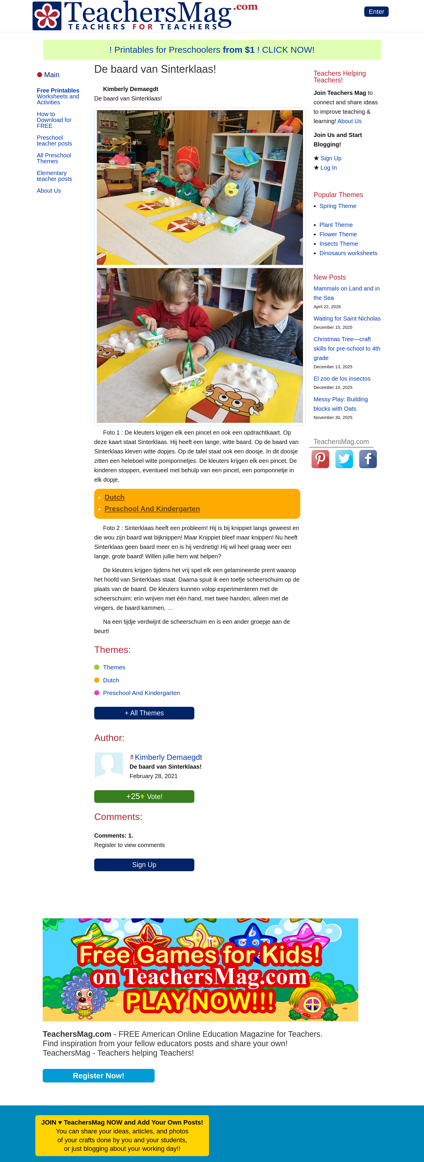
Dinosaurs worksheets (348, 253)
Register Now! (99, 1075)
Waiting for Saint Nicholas (347, 318)
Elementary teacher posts (54, 176)
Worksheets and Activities (58, 96)
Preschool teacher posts (54, 140)
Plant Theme (336, 225)
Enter (376, 11)
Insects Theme (338, 243)
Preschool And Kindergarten (152, 509)
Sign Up (144, 865)
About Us (49, 190)
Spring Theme (337, 206)
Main (51, 75)
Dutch (115, 497)
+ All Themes (144, 713)
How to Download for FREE (54, 120)
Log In (329, 167)
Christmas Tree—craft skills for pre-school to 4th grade (347, 348)
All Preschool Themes (54, 158)
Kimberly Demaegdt (168, 757)
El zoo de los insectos (342, 378)
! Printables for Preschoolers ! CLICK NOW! (212, 50)
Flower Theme (338, 234)
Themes (114, 667)
